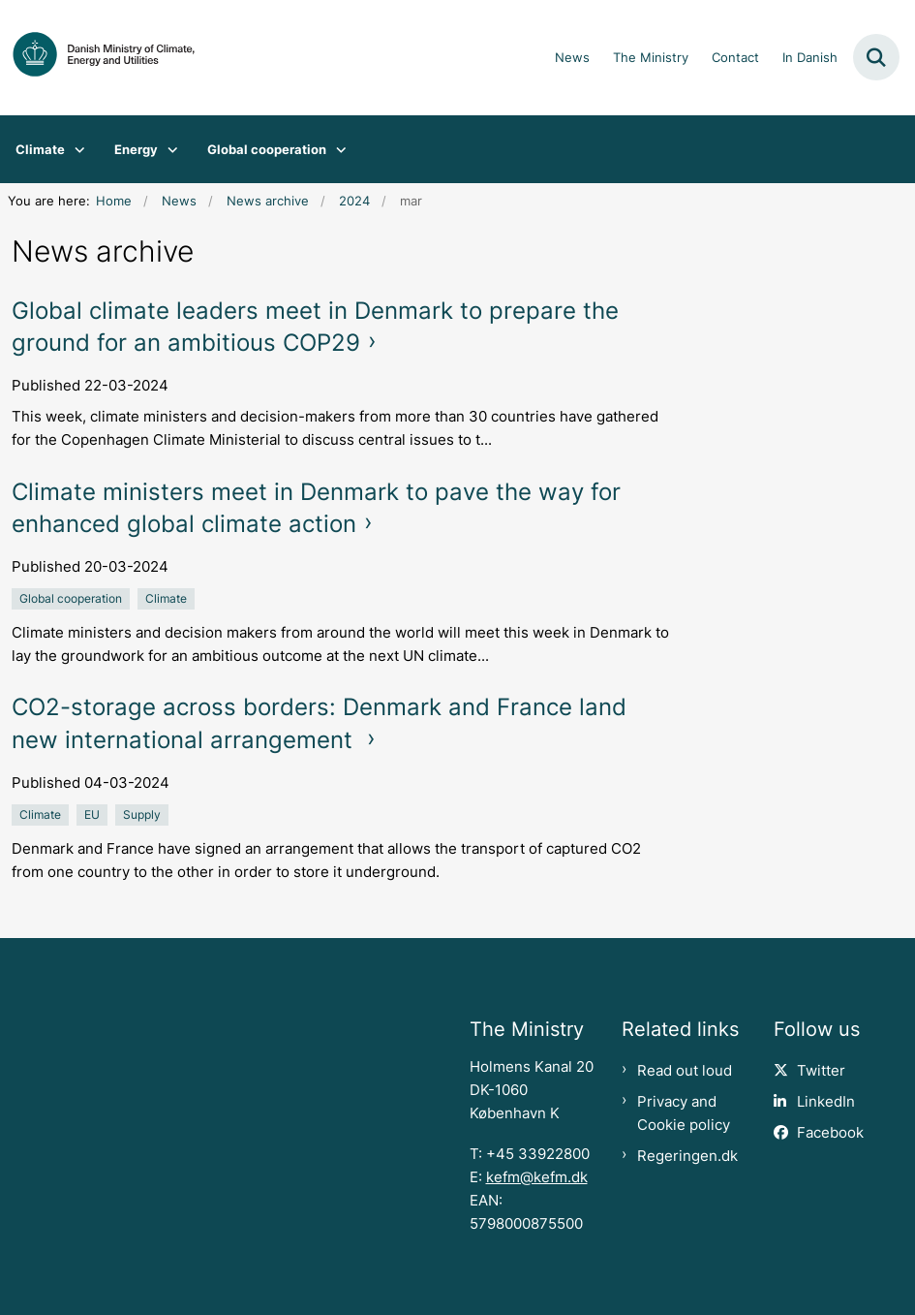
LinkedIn (826, 1102)
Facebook (830, 1133)
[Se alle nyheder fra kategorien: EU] (93, 814)
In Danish (810, 58)
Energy (136, 149)
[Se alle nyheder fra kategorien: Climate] (167, 598)
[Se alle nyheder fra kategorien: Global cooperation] (73, 598)
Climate (40, 149)
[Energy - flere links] (168, 149)
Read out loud (684, 1071)
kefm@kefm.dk (537, 1177)
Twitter (821, 1071)
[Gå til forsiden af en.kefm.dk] (98, 57)
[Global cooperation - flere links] (336, 149)
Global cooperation (266, 149)
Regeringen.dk (687, 1156)
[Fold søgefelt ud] (876, 57)
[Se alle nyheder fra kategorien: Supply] (143, 814)
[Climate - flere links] (75, 149)
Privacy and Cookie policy (683, 1113)
